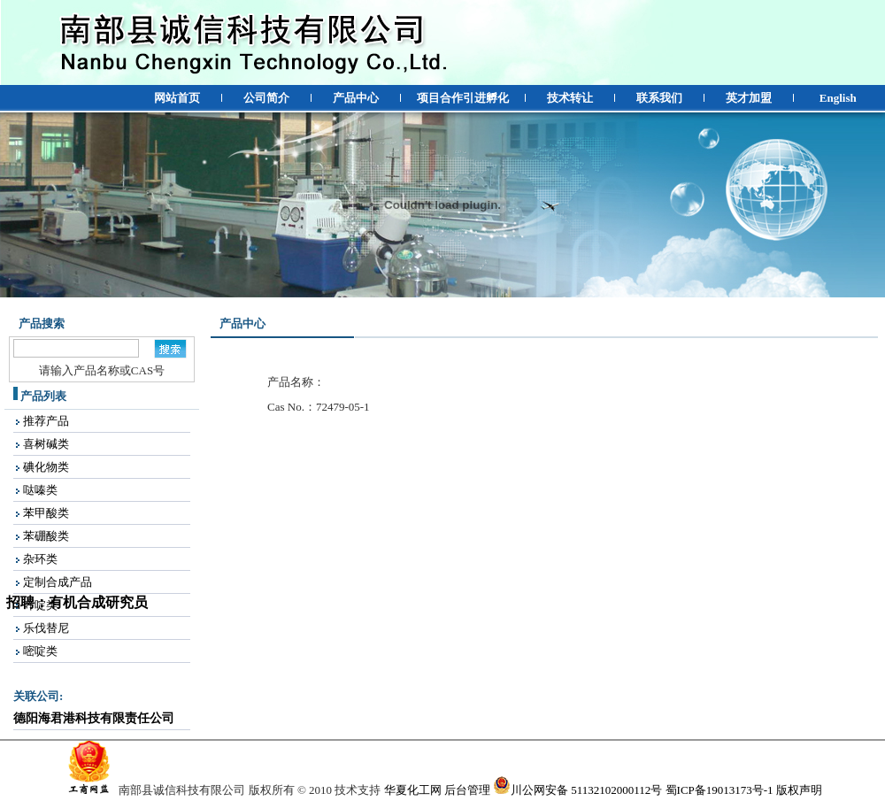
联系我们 (659, 97)
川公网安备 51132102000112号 (577, 790)
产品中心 (356, 97)
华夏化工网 (413, 790)
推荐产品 (46, 420)
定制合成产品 (57, 582)
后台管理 (467, 790)
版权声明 (799, 790)
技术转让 (570, 97)
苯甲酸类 (46, 513)
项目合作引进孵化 (463, 97)
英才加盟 (749, 97)
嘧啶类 (40, 651)
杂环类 (40, 559)
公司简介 (266, 97)
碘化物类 (46, 467)
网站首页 (177, 97)
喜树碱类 (46, 444)
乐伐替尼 (46, 628)
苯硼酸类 (46, 536)
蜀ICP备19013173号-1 (719, 790)
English (838, 97)
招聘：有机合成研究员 (74, 604)
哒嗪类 (40, 490)
